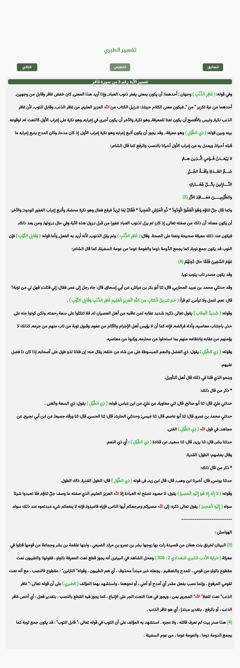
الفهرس (120, 67)
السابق (213, 67)
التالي (27, 67)
